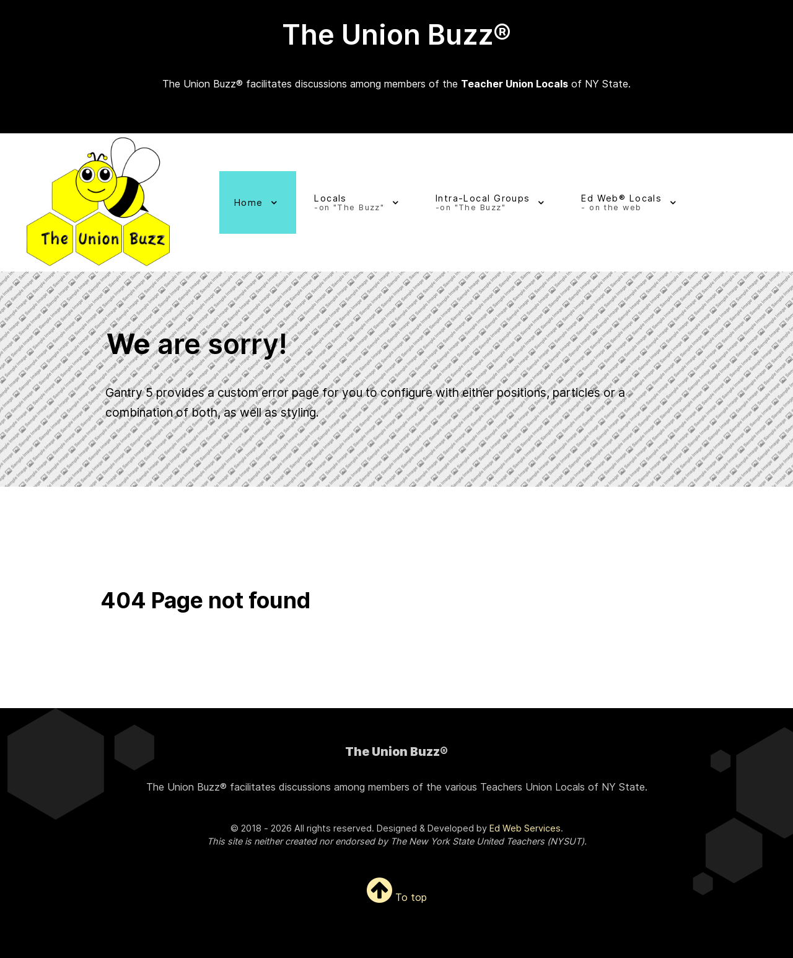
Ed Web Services (525, 827)
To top (397, 896)
